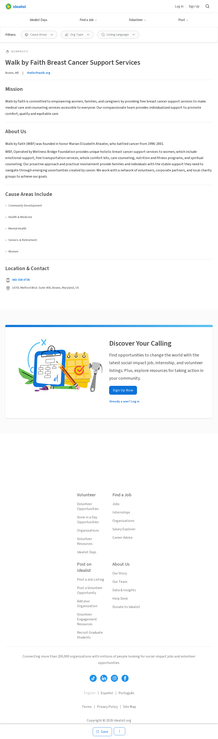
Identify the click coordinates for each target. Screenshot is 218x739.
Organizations (88, 530)
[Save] (102, 731)
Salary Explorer (123, 529)
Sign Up (194, 6)
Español (107, 693)
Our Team (119, 581)
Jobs (116, 504)
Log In (179, 6)
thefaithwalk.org (38, 72)
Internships (121, 512)
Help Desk (120, 598)
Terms (87, 706)
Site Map (129, 706)
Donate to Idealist (126, 606)
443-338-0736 (21, 280)
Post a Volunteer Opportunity (89, 590)
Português (126, 693)
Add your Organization (87, 603)
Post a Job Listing (90, 579)
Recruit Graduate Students (90, 635)
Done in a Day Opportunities (88, 520)
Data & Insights (124, 590)
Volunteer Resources (85, 541)
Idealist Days (38, 20)
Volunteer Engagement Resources (87, 619)
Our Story (119, 573)
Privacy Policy (107, 706)
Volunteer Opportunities (88, 506)
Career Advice (122, 537)
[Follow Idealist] (93, 678)
